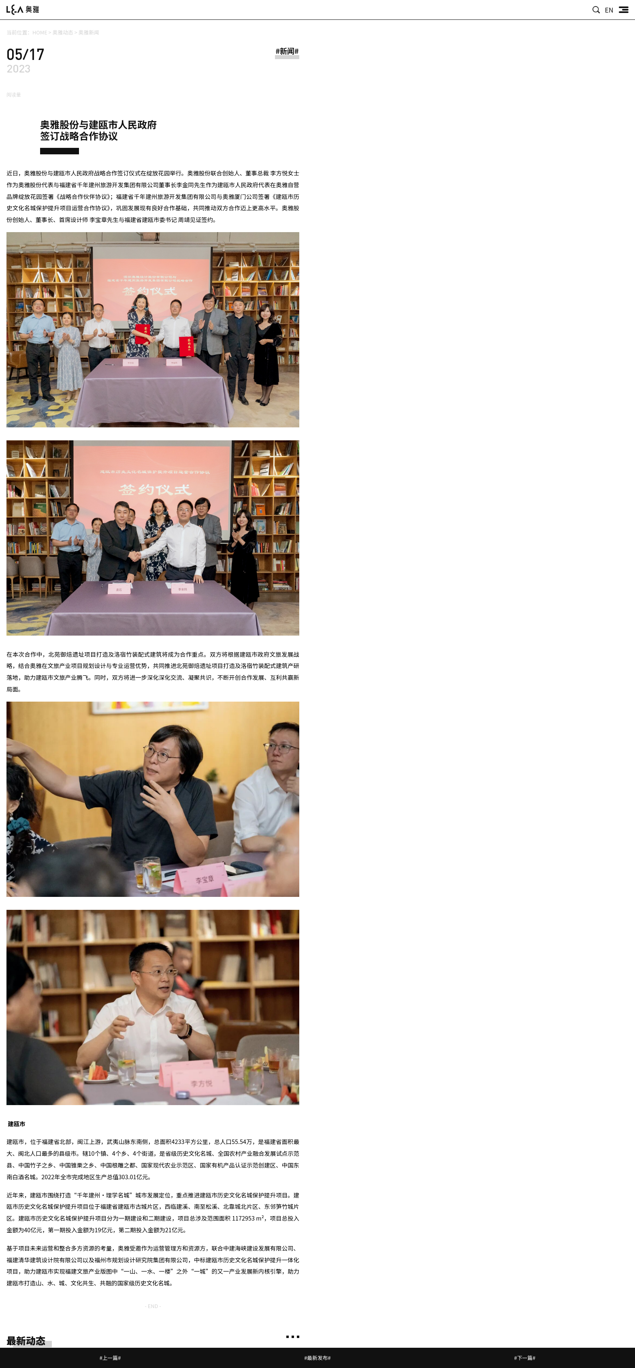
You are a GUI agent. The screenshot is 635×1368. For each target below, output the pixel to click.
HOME (39, 32)
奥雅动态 (63, 32)
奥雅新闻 (89, 32)
